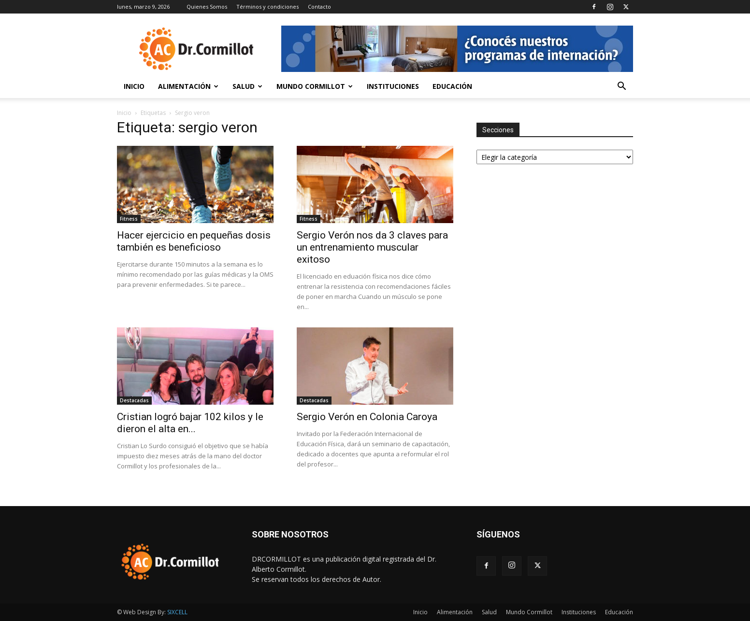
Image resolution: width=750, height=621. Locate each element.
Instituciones (393, 86)
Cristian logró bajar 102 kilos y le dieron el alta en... (190, 423)
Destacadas (134, 400)
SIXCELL (177, 612)
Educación (452, 86)
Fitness (129, 218)
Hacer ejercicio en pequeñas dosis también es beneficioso (194, 241)
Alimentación (188, 86)
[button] (621, 87)
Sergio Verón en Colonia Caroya (367, 417)
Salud (247, 86)
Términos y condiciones (267, 6)
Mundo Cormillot (314, 86)
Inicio (134, 86)
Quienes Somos (207, 6)
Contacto (319, 6)
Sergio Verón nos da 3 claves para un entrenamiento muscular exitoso (372, 247)
